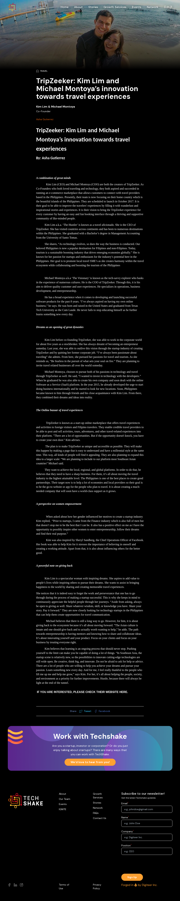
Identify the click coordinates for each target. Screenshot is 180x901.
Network (152, 7)
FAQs (96, 813)
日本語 (168, 7)
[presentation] (147, 865)
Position (126, 845)
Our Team (64, 799)
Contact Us (99, 818)
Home (64, 7)
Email (124, 803)
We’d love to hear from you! (90, 762)
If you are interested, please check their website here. (82, 692)
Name (124, 817)
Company (127, 831)
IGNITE (62, 809)
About (78, 7)
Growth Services (115, 7)
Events (136, 7)
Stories (93, 7)
